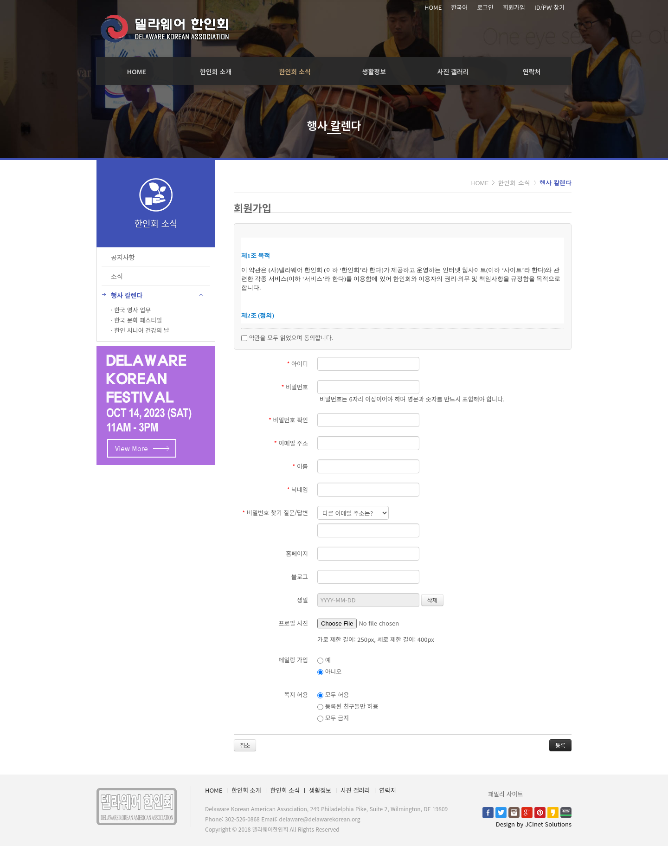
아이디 (297, 363)
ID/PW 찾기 (549, 7)
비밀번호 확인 (288, 419)
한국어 (459, 7)
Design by (534, 824)
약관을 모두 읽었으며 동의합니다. (287, 337)
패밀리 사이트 (505, 793)
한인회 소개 (215, 71)
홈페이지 (297, 553)
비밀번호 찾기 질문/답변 (275, 512)
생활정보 (374, 71)
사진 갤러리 (453, 71)
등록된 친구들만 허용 (348, 706)
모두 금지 (333, 717)
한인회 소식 (295, 71)
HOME (433, 7)
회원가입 (514, 7)
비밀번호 (294, 386)
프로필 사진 (293, 623)
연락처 (532, 71)
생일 (302, 599)
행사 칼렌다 (556, 182)
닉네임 (297, 489)
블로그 (299, 576)
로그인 (485, 7)
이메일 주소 (291, 443)
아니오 (329, 671)
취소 (245, 745)
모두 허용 (333, 694)
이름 (300, 466)
